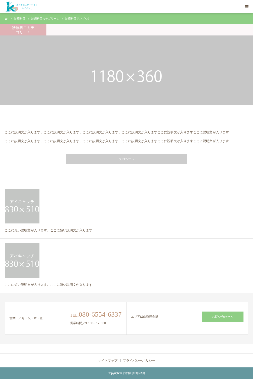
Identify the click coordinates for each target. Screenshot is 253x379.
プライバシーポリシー (139, 360)
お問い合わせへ (222, 316)
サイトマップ (107, 360)
